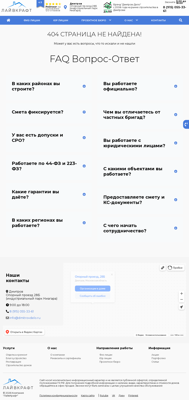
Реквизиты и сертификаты (65, 358)
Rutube (104, 395)
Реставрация (13, 361)
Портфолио (159, 358)
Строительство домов (19, 365)
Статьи (155, 361)
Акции (155, 354)
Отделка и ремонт (16, 354)
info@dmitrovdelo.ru (25, 318)
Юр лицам (60, 20)
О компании (57, 354)
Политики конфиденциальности (58, 395)
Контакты (158, 20)
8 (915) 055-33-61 (174, 9)
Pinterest (133, 395)
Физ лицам (32, 20)
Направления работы (115, 348)
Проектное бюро (93, 20)
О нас (128, 20)
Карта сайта (87, 395)
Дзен (122, 395)
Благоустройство (16, 358)
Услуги (9, 348)
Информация (159, 348)
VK (113, 395)
